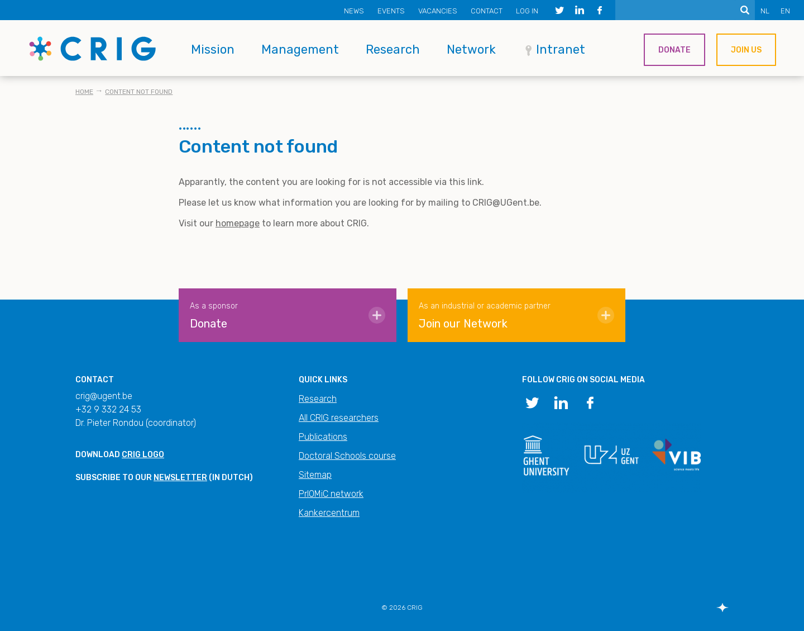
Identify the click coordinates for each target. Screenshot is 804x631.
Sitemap (315, 474)
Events (391, 11)
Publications (323, 436)
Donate (674, 50)
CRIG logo (143, 454)
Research (393, 49)
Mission (212, 49)
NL (764, 11)
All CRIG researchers (339, 417)
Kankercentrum (329, 512)
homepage (238, 223)
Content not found (139, 92)
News (354, 11)
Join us (746, 50)
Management (300, 49)
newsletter (180, 477)
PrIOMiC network (331, 493)
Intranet (560, 49)
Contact (486, 11)
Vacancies (437, 11)
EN (785, 11)
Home (84, 92)
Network (471, 49)
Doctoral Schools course (347, 455)
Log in (527, 11)
